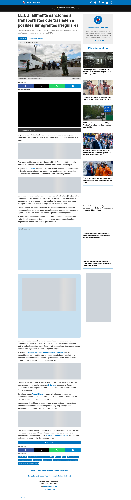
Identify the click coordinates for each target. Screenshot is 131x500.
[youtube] (100, 40)
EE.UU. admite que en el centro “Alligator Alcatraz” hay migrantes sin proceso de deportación (97, 125)
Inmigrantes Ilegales (33, 456)
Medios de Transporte (73, 456)
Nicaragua (57, 456)
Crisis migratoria (22, 456)
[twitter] (95, 40)
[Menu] (19, 2)
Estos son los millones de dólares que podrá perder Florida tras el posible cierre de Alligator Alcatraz (97, 263)
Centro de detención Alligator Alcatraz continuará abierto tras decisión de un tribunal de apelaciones (96, 236)
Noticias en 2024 (58, 460)
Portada (23, 498)
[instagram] (98, 40)
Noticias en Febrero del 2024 (70, 460)
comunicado (30, 169)
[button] (26, 86)
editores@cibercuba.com (50, 486)
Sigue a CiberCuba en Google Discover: (49, 470)
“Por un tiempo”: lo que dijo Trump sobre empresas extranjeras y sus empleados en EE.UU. (98, 180)
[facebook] (92, 40)
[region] (49, 151)
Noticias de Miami (47, 460)
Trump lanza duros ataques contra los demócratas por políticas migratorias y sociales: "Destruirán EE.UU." (97, 153)
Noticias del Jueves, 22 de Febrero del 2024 (29, 463)
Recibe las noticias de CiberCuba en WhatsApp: (49, 476)
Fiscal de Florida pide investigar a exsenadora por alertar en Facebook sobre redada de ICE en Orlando (98, 208)
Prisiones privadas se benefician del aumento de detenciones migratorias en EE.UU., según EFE (97, 72)
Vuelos (64, 456)
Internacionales (37, 460)
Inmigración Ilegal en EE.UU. (46, 456)
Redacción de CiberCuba (36, 38)
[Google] (103, 40)
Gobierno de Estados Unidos (25, 460)
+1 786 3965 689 (50, 490)
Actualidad (22, 38)
